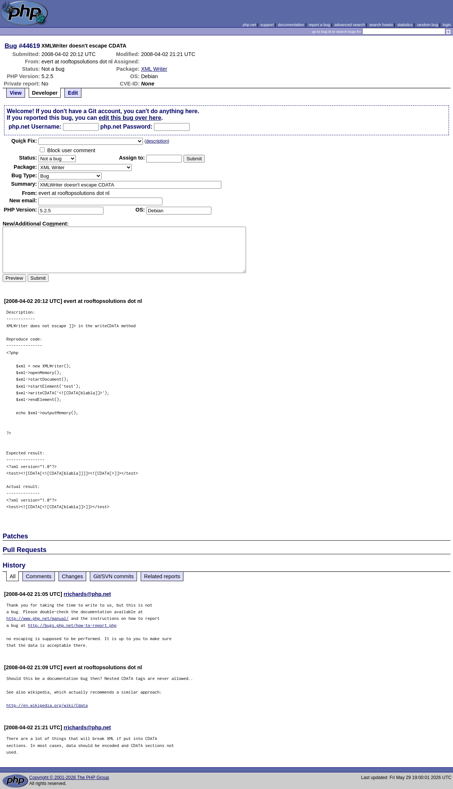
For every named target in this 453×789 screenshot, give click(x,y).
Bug (11, 45)
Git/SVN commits (113, 576)
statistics (404, 24)
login (447, 24)
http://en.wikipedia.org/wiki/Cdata (47, 705)
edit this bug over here (130, 118)
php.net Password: (126, 126)
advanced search (349, 24)
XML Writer (154, 69)
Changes (72, 576)
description (157, 141)
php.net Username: (34, 126)
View (16, 93)
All (12, 576)
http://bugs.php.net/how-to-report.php (72, 625)
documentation (291, 24)
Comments (39, 576)
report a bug (319, 24)
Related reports (162, 576)
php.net (249, 24)
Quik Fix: (24, 141)
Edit (73, 93)
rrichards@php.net (87, 594)
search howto (381, 24)
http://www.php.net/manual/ (37, 618)
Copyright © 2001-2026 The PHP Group (69, 777)
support (267, 24)
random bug (427, 24)
